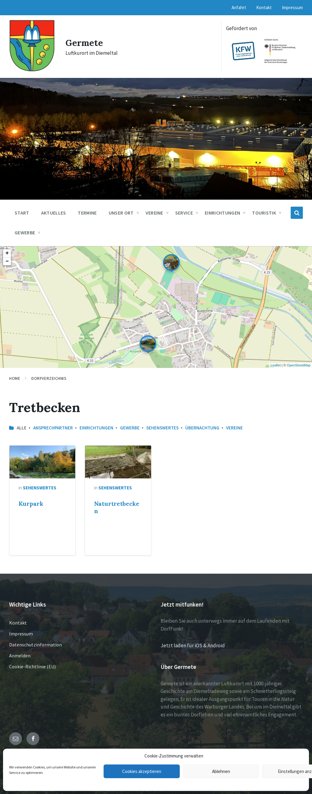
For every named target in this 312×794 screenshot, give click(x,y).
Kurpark (31, 503)
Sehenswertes (162, 428)
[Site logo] (32, 70)
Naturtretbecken (116, 507)
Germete (85, 42)
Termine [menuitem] (87, 213)
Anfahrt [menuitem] (239, 7)
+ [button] (7, 253)
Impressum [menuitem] (292, 7)
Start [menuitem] (22, 213)
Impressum (21, 634)
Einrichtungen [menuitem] (222, 213)
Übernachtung (202, 428)
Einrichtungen (96, 428)
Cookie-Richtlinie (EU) (32, 666)
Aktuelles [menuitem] (53, 213)
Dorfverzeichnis (48, 378)
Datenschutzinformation (35, 645)
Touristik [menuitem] (264, 213)
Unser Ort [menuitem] (121, 213)
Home (14, 378)
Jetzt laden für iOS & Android (193, 645)
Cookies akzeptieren (141, 771)
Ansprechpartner (53, 428)
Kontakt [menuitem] (264, 7)
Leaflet (276, 365)
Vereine (234, 428)
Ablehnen (221, 771)
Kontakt (18, 623)
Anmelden (19, 655)
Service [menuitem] (184, 213)
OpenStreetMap (298, 365)
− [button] (7, 261)
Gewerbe (130, 428)
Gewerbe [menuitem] (25, 232)
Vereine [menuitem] (154, 213)
